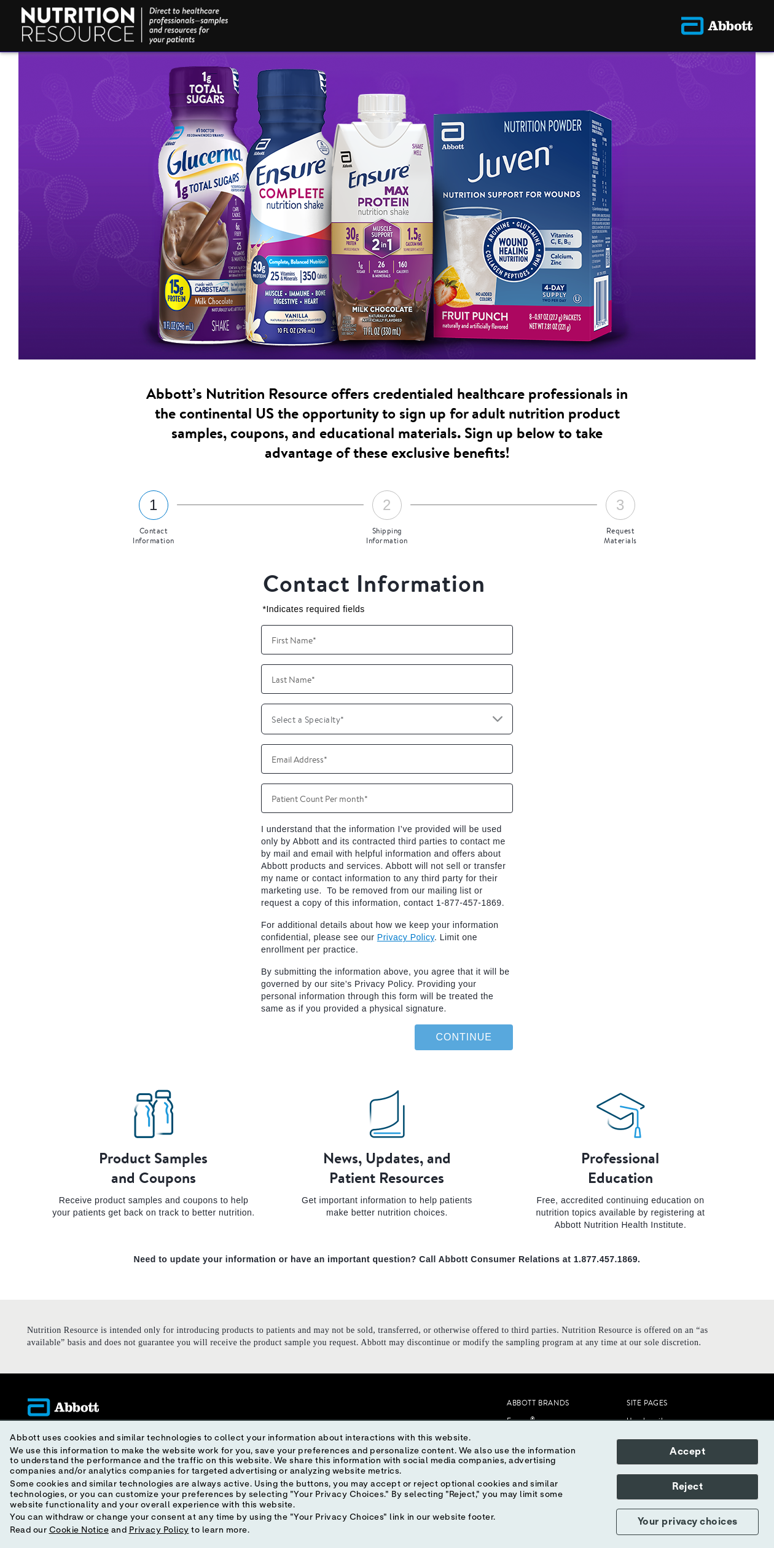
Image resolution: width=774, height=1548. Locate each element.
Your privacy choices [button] (688, 1521)
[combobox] (387, 719)
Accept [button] (687, 1451)
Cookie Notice (79, 1530)
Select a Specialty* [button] (308, 719)
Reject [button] (687, 1486)
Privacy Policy (405, 937)
